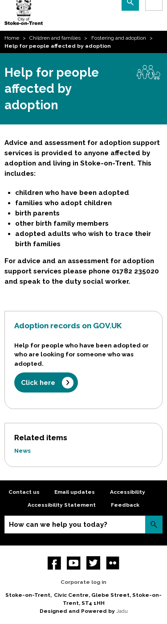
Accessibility (127, 492)
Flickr (113, 563)
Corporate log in (83, 582)
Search (154, 524)
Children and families (55, 38)
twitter (93, 563)
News (22, 450)
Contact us (24, 492)
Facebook (54, 563)
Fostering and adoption (118, 38)
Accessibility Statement (62, 505)
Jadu (122, 611)
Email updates (74, 492)
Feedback (125, 505)
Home (11, 38)
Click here (38, 383)
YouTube (74, 563)
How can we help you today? (58, 525)
